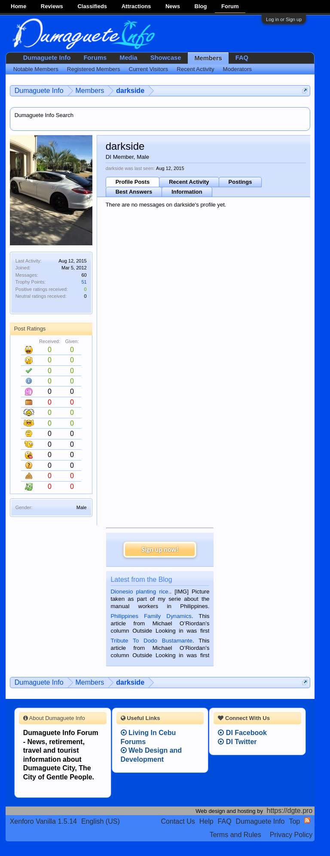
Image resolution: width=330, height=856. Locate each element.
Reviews (52, 6)
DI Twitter (237, 741)
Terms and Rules (235, 834)
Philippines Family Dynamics (150, 616)
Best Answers (134, 192)
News (172, 6)
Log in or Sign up (284, 19)
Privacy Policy (291, 834)
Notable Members (35, 69)
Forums (95, 57)
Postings (240, 182)
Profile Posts (133, 182)
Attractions (136, 6)
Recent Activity (189, 182)
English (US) (100, 821)
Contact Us (178, 821)
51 (83, 281)
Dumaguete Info (47, 57)
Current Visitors (148, 69)
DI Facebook (242, 732)
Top (294, 821)
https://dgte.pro (290, 810)
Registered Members (93, 69)
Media (128, 57)
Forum (229, 6)
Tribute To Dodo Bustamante (151, 640)
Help (206, 821)
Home (18, 6)
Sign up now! (159, 549)
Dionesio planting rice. (140, 591)
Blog (201, 6)
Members (208, 58)
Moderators (237, 69)
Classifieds (92, 6)
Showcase (165, 57)
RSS (307, 820)
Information (186, 192)
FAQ (241, 57)
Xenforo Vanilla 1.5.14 (43, 821)
